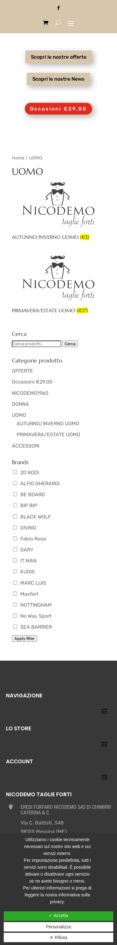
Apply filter (24, 638)
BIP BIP (25, 505)
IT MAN (25, 561)
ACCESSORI (25, 446)
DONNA (20, 404)
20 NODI (26, 472)
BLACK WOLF (32, 517)
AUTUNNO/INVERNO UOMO (48, 424)
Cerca (70, 343)
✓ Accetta (58, 915)
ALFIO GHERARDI (36, 483)
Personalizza (58, 926)
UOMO (19, 415)
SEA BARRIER (32, 627)
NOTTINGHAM (32, 605)
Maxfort (25, 594)
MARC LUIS (29, 583)
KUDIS (24, 572)
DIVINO (24, 528)
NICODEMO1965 (30, 393)
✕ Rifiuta (58, 937)
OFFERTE (22, 371)
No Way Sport (32, 616)
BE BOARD (29, 494)
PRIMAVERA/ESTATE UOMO (48, 435)
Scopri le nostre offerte (58, 57)
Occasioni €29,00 (58, 109)
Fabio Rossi (29, 539)
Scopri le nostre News (58, 79)
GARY (23, 550)
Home (18, 158)
